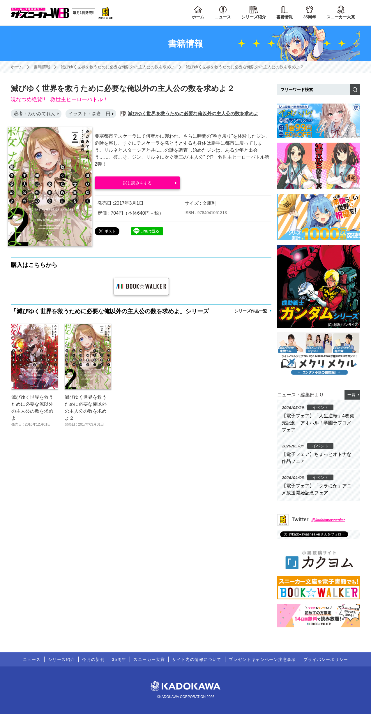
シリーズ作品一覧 (250, 311)
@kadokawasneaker (328, 520)
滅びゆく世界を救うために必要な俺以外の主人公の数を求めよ (118, 66)
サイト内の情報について (196, 659)
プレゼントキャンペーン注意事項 (262, 659)
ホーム (198, 17)
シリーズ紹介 (253, 17)
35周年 (309, 17)
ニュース (223, 17)
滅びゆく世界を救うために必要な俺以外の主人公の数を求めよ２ (245, 66)
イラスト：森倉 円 (89, 113)
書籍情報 (284, 17)
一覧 (351, 394)
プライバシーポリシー (325, 659)
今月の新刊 (93, 659)
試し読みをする (137, 183)
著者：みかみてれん (35, 113)
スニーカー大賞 (340, 17)
